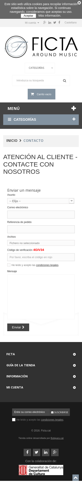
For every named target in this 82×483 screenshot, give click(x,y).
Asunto (11, 193)
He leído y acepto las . (35, 263)
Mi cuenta (14, 386)
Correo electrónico (17, 205)
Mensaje (12, 269)
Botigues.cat (57, 436)
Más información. (49, 15)
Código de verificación (19, 248)
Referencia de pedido (19, 220)
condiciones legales (47, 263)
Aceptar (28, 15)
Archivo (11, 235)
